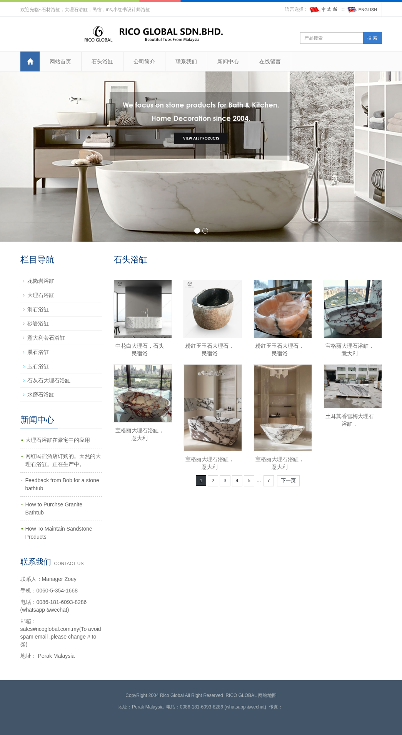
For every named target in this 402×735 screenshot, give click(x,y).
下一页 (288, 480)
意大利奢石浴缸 (46, 338)
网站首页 (60, 61)
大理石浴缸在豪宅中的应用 (57, 440)
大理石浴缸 (40, 295)
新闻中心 (228, 61)
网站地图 (267, 695)
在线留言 (270, 61)
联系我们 (186, 61)
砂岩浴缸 (38, 323)
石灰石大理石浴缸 (48, 380)
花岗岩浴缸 (40, 281)
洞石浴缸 (38, 309)
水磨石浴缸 (40, 395)
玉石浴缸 (38, 366)
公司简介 (144, 61)
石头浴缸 (102, 61)
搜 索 (372, 38)
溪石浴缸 (38, 352)
